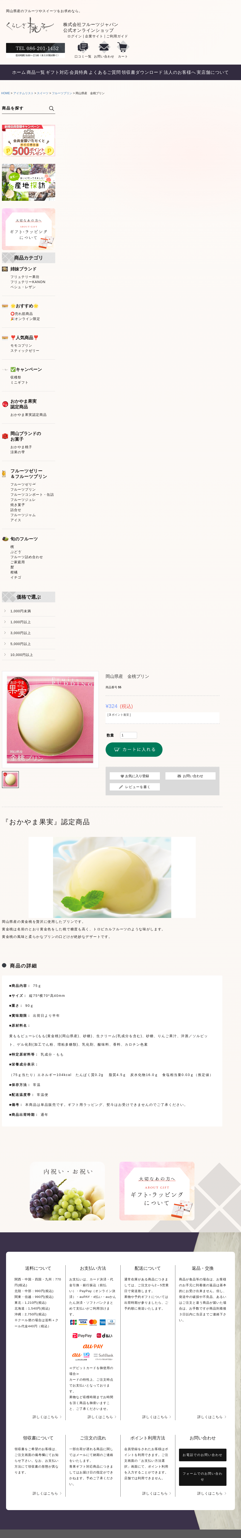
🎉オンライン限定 (25, 319)
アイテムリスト (23, 93)
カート (123, 50)
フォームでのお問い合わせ (203, 1476)
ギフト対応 (57, 72)
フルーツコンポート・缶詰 (32, 494)
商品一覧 (36, 72)
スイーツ (42, 93)
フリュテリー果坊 (24, 277)
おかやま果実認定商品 (28, 415)
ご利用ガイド (117, 36)
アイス (15, 520)
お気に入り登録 (137, 776)
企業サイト (94, 36)
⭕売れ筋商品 (21, 314)
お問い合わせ (104, 50)
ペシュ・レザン (23, 287)
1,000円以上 (20, 622)
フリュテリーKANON (28, 282)
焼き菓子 (17, 505)
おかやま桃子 (21, 447)
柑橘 (14, 572)
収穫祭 (15, 377)
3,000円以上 (20, 633)
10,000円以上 (21, 655)
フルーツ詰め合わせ (26, 557)
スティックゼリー (24, 351)
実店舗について (213, 72)
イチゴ (15, 577)
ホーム (19, 72)
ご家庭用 (17, 562)
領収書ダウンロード (142, 72)
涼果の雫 (17, 452)
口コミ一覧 (83, 50)
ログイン (74, 36)
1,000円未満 (20, 611)
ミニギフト (19, 382)
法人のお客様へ (180, 72)
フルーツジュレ (23, 500)
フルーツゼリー (23, 484)
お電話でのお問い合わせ (203, 1455)
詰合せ (15, 510)
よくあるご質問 (105, 72)
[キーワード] (23, 108)
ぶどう (15, 552)
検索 (51, 108)
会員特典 (79, 72)
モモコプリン (21, 345)
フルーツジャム (23, 515)
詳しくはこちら (45, 1417)
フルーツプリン (62, 93)
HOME (5, 93)
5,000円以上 (20, 644)
